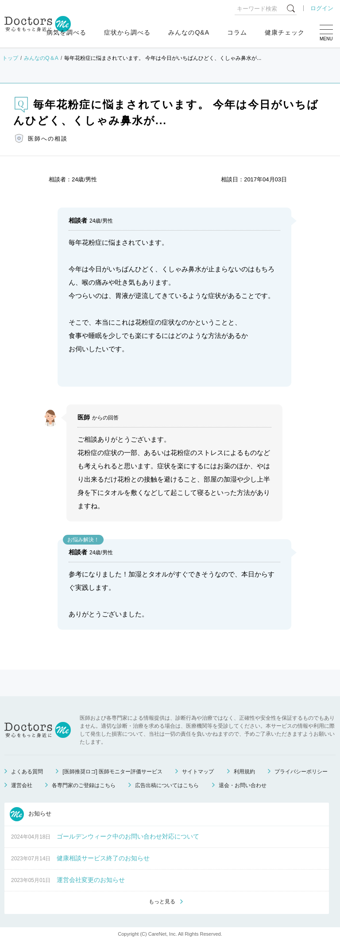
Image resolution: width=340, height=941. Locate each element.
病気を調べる (66, 32)
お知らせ (30, 814)
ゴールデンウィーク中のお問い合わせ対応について (128, 836)
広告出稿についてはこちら (167, 785)
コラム (237, 32)
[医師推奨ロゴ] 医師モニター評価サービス (112, 771)
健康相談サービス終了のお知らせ (103, 858)
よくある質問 (27, 771)
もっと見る (162, 901)
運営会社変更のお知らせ (91, 879)
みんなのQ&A (188, 32)
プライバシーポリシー (301, 771)
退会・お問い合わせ (243, 785)
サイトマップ (198, 771)
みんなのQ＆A (41, 58)
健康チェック (285, 32)
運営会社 (21, 785)
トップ (10, 58)
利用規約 (244, 771)
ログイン (321, 8)
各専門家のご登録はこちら (84, 785)
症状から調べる (127, 32)
